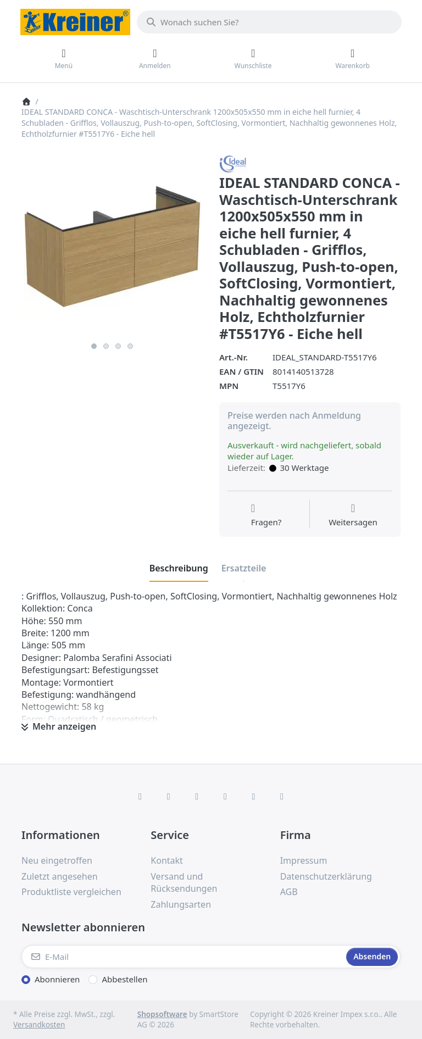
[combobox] (269, 22)
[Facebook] (140, 796)
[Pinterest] (282, 796)
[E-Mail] (182, 956)
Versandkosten (39, 1025)
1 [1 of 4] (94, 346)
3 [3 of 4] (118, 346)
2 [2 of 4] (106, 346)
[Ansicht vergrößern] (112, 246)
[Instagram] (197, 796)
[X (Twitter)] (169, 796)
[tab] (178, 568)
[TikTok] (225, 796)
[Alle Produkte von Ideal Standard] (233, 163)
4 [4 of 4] (130, 346)
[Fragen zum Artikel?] (266, 515)
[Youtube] (254, 796)
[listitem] (112, 246)
